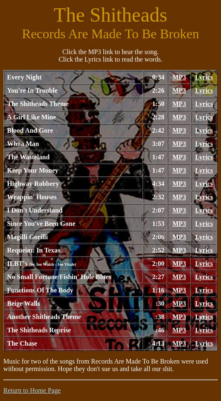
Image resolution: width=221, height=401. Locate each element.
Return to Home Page (32, 390)
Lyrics (204, 77)
